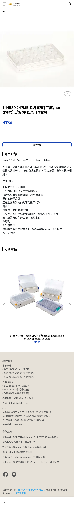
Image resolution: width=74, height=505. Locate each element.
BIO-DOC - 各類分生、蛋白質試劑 (19, 442)
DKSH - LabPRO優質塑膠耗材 (17, 452)
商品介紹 (37, 144)
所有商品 (6, 437)
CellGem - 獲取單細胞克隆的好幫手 (20, 461)
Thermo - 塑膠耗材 (49, 461)
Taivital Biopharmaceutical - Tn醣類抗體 (23, 457)
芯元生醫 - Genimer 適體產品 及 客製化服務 (24, 447)
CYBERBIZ (21, 493)
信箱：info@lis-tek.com (15, 403)
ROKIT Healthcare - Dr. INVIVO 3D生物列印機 (36, 437)
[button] (70, 305)
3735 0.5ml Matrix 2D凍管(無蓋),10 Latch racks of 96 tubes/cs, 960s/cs (37, 337)
